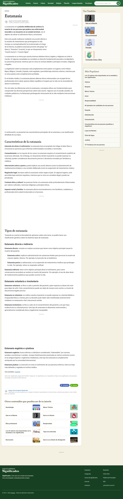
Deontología (23, 407)
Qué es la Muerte (23, 415)
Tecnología (88, 3)
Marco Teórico (60, 407)
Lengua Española (77, 3)
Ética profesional (23, 423)
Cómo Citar (106, 474)
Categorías (88, 474)
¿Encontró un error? (109, 485)
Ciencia (35, 3)
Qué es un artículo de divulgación (60, 440)
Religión (58, 3)
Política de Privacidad (109, 477)
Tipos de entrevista (60, 432)
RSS (104, 481)
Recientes (106, 470)
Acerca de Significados (91, 477)
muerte (17, 372)
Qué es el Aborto (60, 415)
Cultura (43, 3)
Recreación (23, 440)
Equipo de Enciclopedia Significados (18, 390)
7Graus (13, 493)
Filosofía (66, 3)
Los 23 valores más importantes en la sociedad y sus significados (23, 432)
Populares (87, 470)
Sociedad (50, 3)
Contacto (87, 485)
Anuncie (87, 481)
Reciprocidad (60, 423)
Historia (28, 3)
